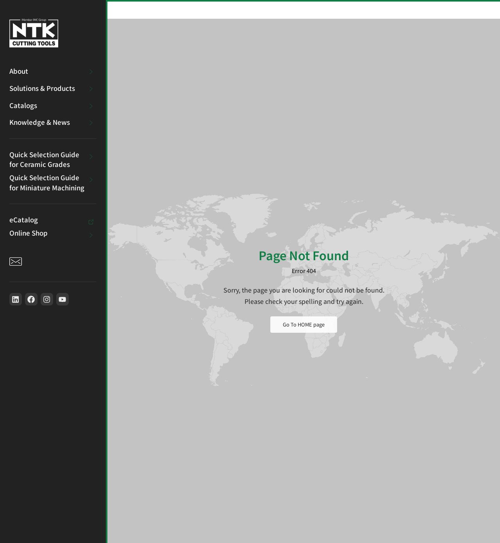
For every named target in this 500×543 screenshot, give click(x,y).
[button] (467, 9)
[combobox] (327, 9)
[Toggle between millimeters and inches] (418, 9)
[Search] (378, 9)
